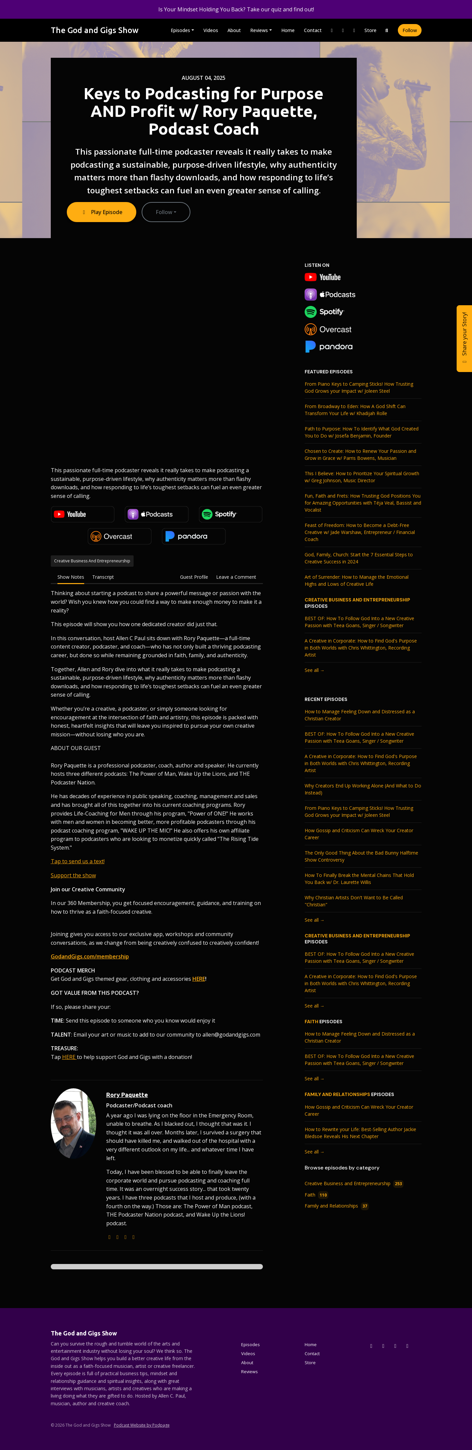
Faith (311, 1022)
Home (288, 30)
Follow (410, 30)
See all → (315, 670)
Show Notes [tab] (70, 577)
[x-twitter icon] (371, 1345)
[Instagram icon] (383, 1345)
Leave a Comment (236, 577)
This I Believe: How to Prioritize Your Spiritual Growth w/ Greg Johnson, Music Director (362, 477)
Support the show (73, 875)
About (234, 30)
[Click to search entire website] (386, 30)
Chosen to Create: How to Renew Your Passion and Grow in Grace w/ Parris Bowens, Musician (360, 454)
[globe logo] (109, 1237)
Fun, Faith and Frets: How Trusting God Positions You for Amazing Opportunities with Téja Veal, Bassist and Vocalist (363, 503)
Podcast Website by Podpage (142, 1425)
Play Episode (101, 212)
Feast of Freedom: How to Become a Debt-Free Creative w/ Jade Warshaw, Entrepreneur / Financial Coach (360, 532)
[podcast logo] (117, 1237)
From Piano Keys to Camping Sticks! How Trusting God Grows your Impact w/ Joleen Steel (359, 387)
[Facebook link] (343, 30)
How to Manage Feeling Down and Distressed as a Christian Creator (360, 715)
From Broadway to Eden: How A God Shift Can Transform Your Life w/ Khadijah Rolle (355, 409)
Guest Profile (194, 577)
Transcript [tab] (103, 577)
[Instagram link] (332, 30)
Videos (210, 30)
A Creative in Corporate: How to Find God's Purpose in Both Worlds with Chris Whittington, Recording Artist (361, 648)
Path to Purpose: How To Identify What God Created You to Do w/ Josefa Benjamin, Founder (362, 432)
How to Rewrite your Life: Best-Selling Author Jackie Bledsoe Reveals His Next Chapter (360, 1132)
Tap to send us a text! (78, 861)
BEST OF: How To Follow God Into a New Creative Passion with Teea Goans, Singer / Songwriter (359, 621)
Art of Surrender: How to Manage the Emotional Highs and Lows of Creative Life (357, 580)
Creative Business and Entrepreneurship (357, 600)
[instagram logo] (125, 1237)
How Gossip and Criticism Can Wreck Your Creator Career (359, 834)
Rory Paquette (127, 1094)
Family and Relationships (337, 1094)
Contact (313, 30)
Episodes (180, 30)
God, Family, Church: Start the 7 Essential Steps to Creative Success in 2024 (359, 558)
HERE (69, 1057)
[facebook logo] (133, 1237)
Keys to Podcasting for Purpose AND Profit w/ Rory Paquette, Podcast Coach (204, 111)
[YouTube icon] (407, 1345)
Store (370, 30)
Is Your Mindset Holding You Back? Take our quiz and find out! (236, 9)
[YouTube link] (354, 30)
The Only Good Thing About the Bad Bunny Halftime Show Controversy (361, 856)
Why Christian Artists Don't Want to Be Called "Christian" (354, 901)
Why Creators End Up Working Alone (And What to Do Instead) (363, 789)
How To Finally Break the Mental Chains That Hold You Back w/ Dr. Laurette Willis (359, 878)
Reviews (259, 30)
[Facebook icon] (395, 1345)
